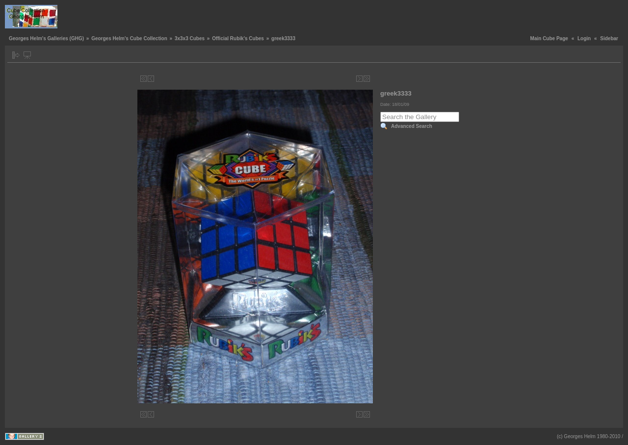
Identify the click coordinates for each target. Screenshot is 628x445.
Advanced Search (411, 126)
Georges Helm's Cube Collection (129, 38)
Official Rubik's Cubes (238, 38)
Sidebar (609, 38)
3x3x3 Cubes (190, 38)
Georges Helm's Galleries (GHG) (46, 38)
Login (584, 38)
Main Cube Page (549, 38)
